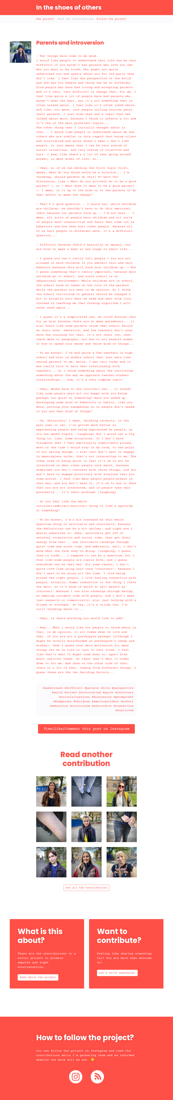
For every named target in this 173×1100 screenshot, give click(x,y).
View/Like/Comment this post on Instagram (86, 729)
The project (45, 19)
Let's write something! (117, 972)
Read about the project (38, 977)
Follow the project (111, 19)
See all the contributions (86, 887)
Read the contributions (75, 19)
